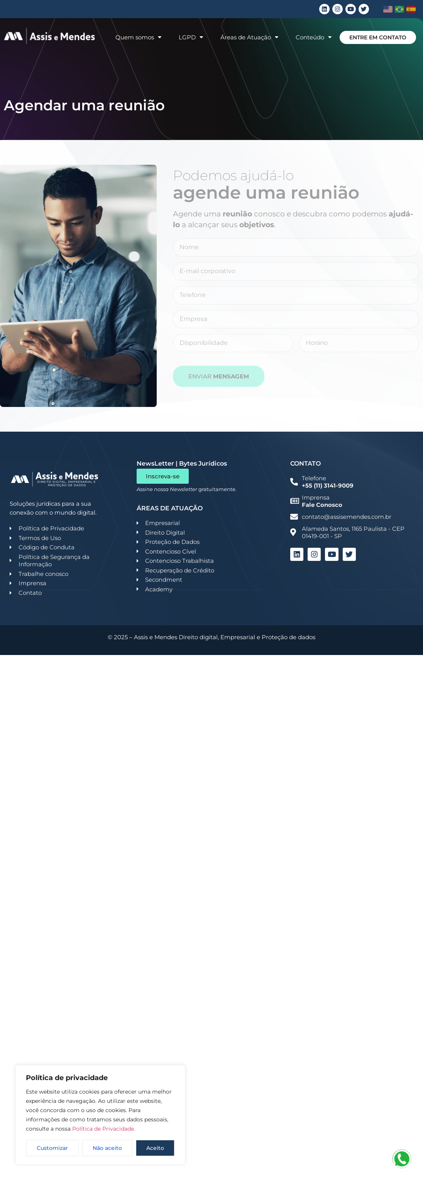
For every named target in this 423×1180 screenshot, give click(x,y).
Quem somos (138, 37)
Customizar (52, 1148)
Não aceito (107, 1148)
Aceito (155, 1148)
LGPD (191, 37)
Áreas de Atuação (249, 37)
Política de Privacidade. (103, 1128)
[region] (100, 1115)
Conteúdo (314, 37)
